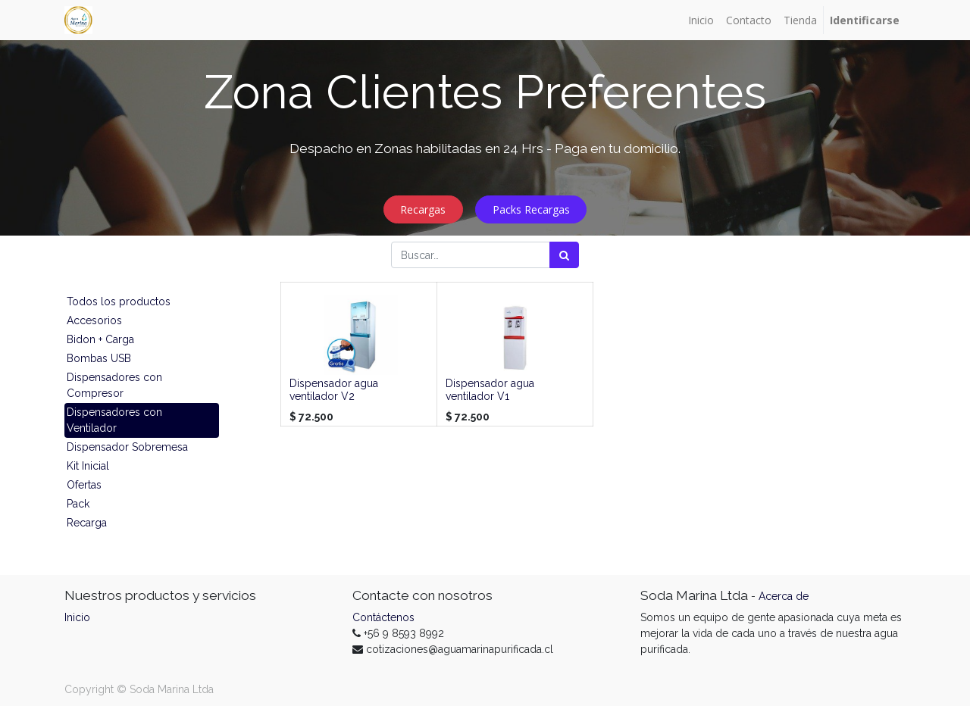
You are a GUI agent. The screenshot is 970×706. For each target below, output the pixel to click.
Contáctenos (383, 617)
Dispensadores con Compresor (114, 385)
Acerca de (784, 596)
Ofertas (84, 485)
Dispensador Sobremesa (127, 447)
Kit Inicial (88, 466)
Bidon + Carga (100, 339)
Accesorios (94, 320)
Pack (78, 504)
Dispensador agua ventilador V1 (490, 389)
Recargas (423, 209)
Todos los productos (119, 301)
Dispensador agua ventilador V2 (333, 389)
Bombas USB (99, 358)
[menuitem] (701, 20)
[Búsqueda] (564, 255)
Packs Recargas (531, 209)
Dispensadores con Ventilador (114, 420)
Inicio (77, 617)
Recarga (87, 523)
